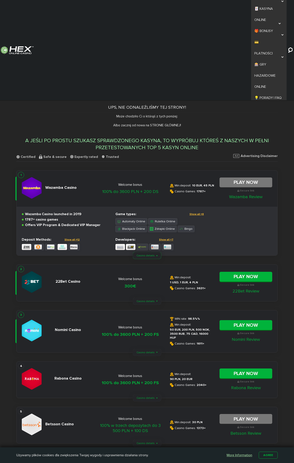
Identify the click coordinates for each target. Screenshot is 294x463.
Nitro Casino (132, 428)
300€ (130, 198)
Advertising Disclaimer (255, 68)
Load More (147, 369)
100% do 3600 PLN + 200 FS (130, 246)
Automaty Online (131, 133)
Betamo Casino (134, 443)
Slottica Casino (134, 433)
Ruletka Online (162, 133)
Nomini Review (246, 251)
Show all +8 (196, 126)
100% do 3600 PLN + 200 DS (130, 103)
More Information (238, 455)
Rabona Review (246, 299)
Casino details (146, 167)
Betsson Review (245, 345)
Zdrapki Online (162, 140)
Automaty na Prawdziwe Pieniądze (205, 439)
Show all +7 (166, 151)
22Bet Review (246, 203)
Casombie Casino (136, 438)
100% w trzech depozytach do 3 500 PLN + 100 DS (130, 340)
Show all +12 (72, 151)
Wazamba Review (246, 108)
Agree (267, 455)
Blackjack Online (131, 140)
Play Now (246, 94)
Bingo (186, 140)
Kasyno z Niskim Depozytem (169, 439)
